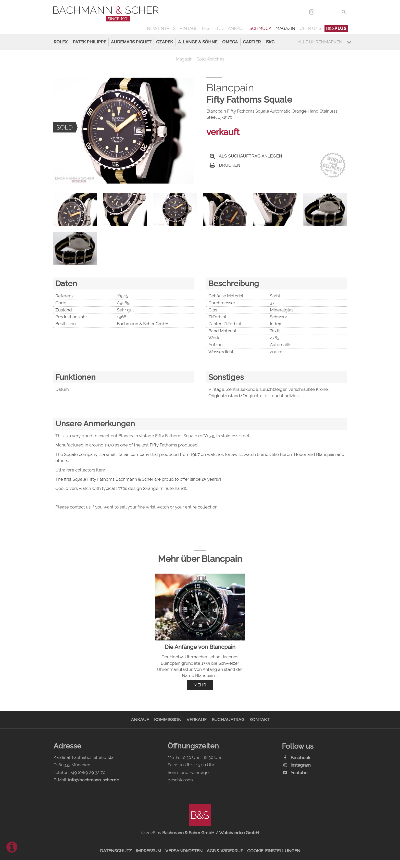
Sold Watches (210, 59)
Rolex (61, 41)
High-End (212, 28)
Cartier (252, 41)
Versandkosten (184, 850)
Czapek (164, 41)
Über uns (310, 28)
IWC (270, 41)
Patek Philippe (89, 41)
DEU (322, 11)
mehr (200, 684)
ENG (333, 11)
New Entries (161, 28)
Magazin (285, 28)
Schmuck (260, 28)
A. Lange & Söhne (197, 41)
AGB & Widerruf (225, 850)
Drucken (225, 165)
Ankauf (236, 28)
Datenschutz (116, 850)
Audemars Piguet (131, 41)
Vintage (189, 28)
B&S (336, 28)
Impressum (148, 850)
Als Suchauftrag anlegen (246, 156)
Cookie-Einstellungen (273, 850)
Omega (230, 41)
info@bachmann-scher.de (93, 779)
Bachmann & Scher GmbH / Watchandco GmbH (210, 832)
